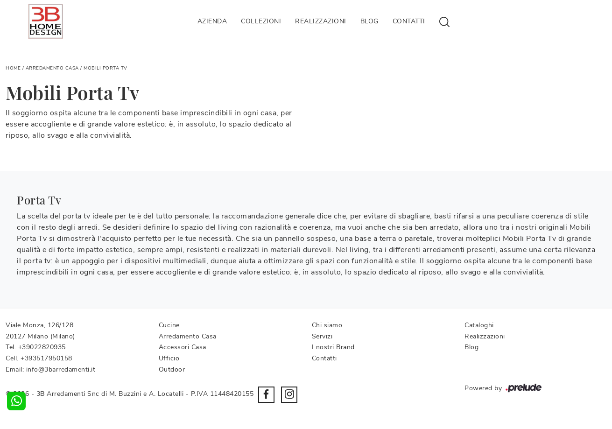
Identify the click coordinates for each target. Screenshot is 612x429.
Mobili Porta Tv (105, 68)
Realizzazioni (320, 21)
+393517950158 (46, 358)
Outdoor (172, 369)
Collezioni (261, 21)
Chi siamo (327, 325)
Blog (369, 21)
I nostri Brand (333, 347)
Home (13, 68)
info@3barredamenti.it (61, 369)
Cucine (169, 325)
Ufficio (169, 358)
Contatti (409, 21)
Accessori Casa (182, 347)
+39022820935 (42, 347)
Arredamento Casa (52, 68)
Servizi (322, 336)
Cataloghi (479, 325)
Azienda (212, 21)
